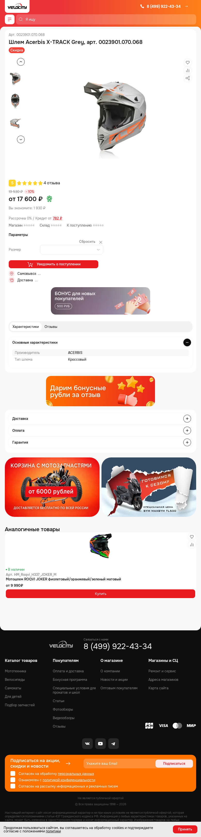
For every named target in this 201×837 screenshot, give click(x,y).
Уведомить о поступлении (54, 264)
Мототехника (15, 671)
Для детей (13, 696)
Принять (185, 829)
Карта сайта (158, 688)
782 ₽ (57, 218)
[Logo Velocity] (17, 6)
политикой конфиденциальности (69, 780)
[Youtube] (100, 743)
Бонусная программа (70, 679)
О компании (110, 671)
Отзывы (51, 327)
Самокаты (13, 688)
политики (53, 831)
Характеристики (26, 327)
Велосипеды (15, 679)
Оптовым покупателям (119, 688)
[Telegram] (113, 743)
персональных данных (76, 774)
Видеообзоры (64, 718)
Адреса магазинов (163, 679)
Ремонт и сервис (162, 671)
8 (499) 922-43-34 (160, 6)
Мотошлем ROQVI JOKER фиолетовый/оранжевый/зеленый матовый (63, 579)
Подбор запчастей (20, 705)
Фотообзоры (63, 709)
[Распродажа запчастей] (52, 487)
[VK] (87, 743)
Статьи (58, 701)
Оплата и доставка (68, 671)
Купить (100, 594)
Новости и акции (114, 679)
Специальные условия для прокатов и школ (74, 690)
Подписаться (174, 763)
